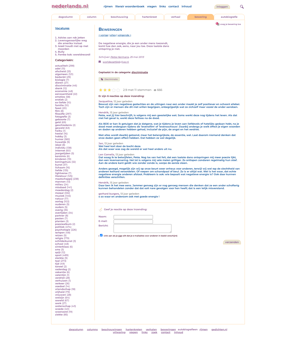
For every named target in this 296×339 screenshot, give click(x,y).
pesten (59, 218)
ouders (59, 207)
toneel (59, 266)
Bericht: (103, 225)
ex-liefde (60, 102)
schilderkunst (63, 241)
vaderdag (61, 269)
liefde (58, 170)
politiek (60, 226)
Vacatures (62, 28)
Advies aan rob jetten (71, 37)
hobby (59, 136)
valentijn (60, 275)
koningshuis (63, 161)
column (91, 16)
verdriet (60, 277)
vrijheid (60, 292)
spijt (58, 252)
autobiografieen (188, 329)
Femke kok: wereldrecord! (74, 54)
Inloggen (222, 6)
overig (59, 210)
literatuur (61, 176)
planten (60, 221)
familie (59, 105)
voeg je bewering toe (230, 24)
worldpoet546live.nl (116, 62)
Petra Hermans (119, 57)
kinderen (60, 159)
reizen (59, 235)
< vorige (103, 35)
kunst (58, 164)
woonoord (61, 311)
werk (58, 303)
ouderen (60, 204)
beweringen (168, 329)
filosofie (60, 113)
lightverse (61, 173)
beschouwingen (112, 329)
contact (173, 6)
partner (59, 215)
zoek (154, 332)
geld (58, 122)
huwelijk (60, 142)
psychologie (62, 229)
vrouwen (60, 294)
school (59, 243)
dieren (59, 82)
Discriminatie (109, 79)
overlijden (61, 212)
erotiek (59, 99)
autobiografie (229, 16)
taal (57, 260)
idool (58, 144)
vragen (152, 6)
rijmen (108, 6)
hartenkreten (134, 329)
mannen (60, 181)
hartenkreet (149, 16)
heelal (59, 133)
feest (58, 108)
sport (58, 255)
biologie (60, 79)
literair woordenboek (129, 6)
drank (58, 88)
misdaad (60, 187)
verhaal (175, 16)
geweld (60, 128)
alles (113, 35)
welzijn (59, 297)
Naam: (102, 216)
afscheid (60, 71)
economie (61, 91)
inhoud (187, 6)
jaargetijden (62, 153)
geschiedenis (63, 125)
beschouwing (119, 16)
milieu (59, 184)
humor (59, 139)
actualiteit (61, 65)
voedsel (60, 286)
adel (58, 68)
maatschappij (63, 178)
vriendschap (63, 289)
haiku (58, 130)
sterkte (59, 258)
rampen (60, 232)
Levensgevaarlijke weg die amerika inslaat (72, 42)
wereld (59, 300)
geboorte (60, 119)
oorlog (59, 201)
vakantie (60, 272)
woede (59, 309)
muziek (59, 195)
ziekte (59, 314)
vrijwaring (119, 332)
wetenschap (63, 306)
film (57, 111)
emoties (60, 96)
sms (57, 249)
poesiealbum (63, 224)
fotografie (61, 116)
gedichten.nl (219, 329)
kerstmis (60, 156)
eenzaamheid (63, 94)
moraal (59, 193)
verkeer (59, 283)
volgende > (124, 35)
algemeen (61, 74)
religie (59, 238)
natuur (59, 198)
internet (60, 150)
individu (60, 147)
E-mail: (103, 221)
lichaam (60, 167)
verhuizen (61, 280)
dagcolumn (66, 16)
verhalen (151, 329)
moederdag (62, 190)
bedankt (60, 77)
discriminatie (63, 85)
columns (92, 329)
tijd (57, 263)
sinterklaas (62, 246)
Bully (61, 51)
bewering (201, 16)
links (162, 6)
